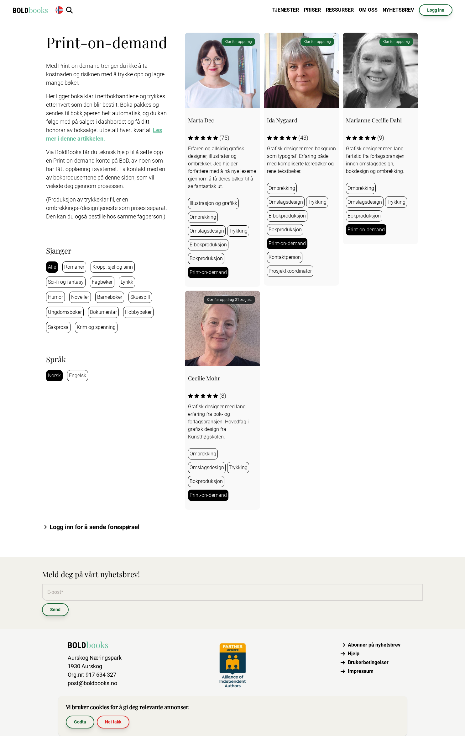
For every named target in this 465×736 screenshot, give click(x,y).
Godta (80, 721)
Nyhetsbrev (398, 10)
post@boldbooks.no (92, 683)
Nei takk (113, 721)
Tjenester (285, 10)
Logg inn (435, 10)
